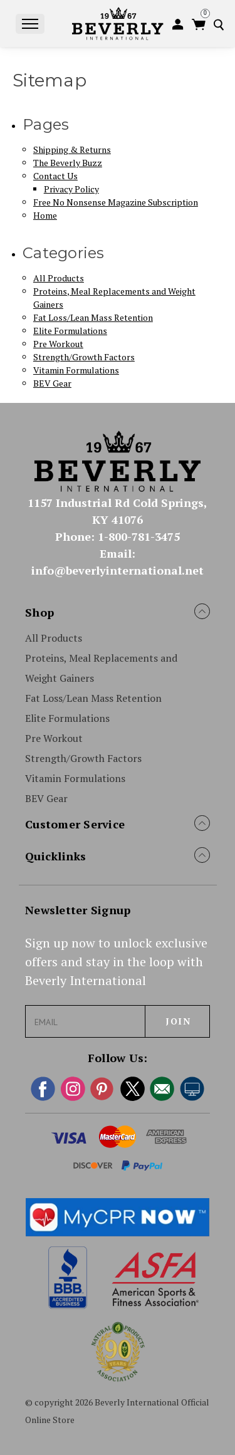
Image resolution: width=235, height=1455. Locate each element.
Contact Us (55, 176)
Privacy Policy (71, 189)
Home (45, 215)
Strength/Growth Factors (84, 357)
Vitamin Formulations (76, 370)
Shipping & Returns (72, 149)
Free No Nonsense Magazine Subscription (115, 202)
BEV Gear (52, 383)
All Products (58, 278)
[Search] (221, 25)
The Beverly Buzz (67, 163)
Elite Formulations (70, 330)
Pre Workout (58, 344)
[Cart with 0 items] (199, 25)
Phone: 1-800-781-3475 (117, 536)
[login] (179, 25)
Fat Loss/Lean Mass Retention (93, 317)
